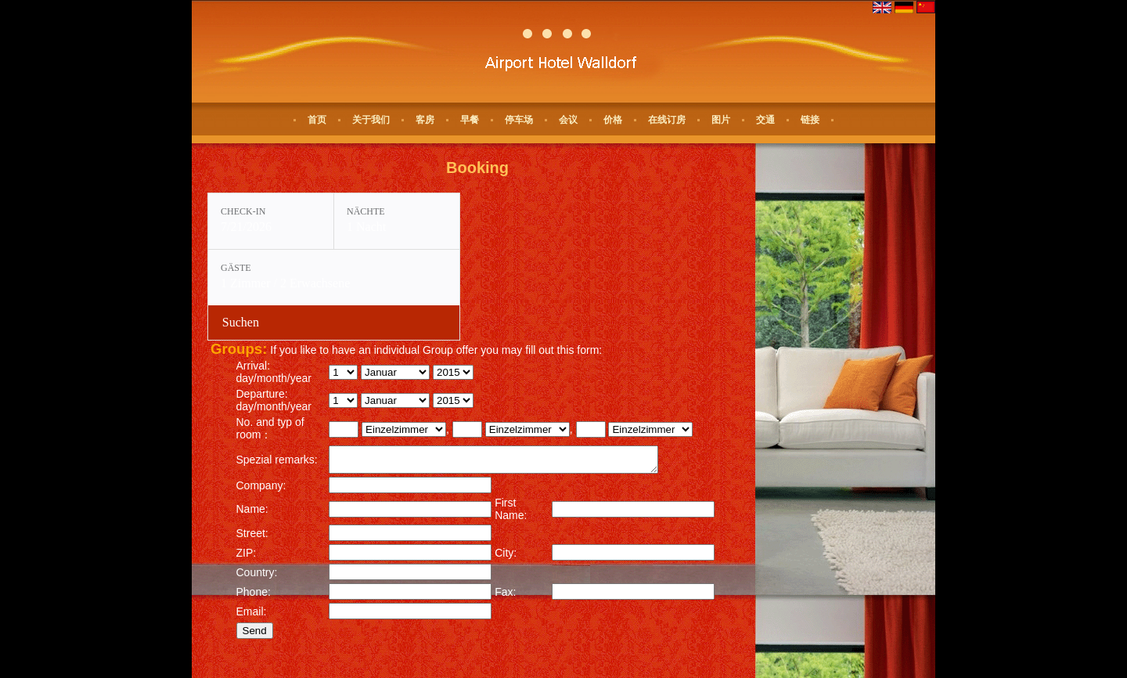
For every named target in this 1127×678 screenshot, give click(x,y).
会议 (568, 119)
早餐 (469, 119)
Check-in (243, 211)
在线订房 (667, 119)
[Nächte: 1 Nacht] (396, 221)
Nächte (366, 211)
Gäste (236, 267)
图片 (720, 119)
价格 (612, 119)
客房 (425, 119)
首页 (317, 119)
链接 (810, 119)
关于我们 (371, 119)
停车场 (519, 119)
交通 (765, 119)
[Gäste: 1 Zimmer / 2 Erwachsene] (333, 277)
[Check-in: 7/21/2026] (270, 221)
